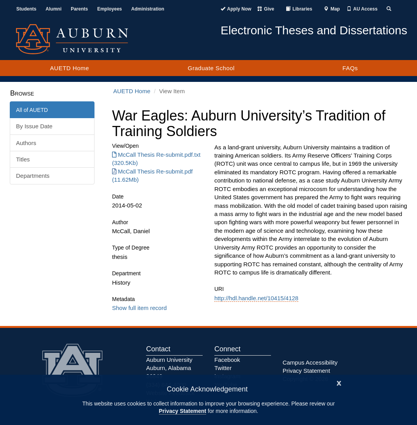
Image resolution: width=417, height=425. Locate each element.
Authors (26, 143)
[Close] (339, 382)
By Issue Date (34, 126)
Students (26, 9)
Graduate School (211, 68)
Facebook (227, 359)
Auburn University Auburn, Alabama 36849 (169, 368)
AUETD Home (69, 68)
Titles (23, 159)
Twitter (223, 368)
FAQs (350, 68)
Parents (79, 9)
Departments (33, 175)
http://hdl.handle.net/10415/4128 (256, 298)
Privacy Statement (182, 411)
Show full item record (139, 308)
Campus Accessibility (310, 362)
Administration (147, 9)
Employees (109, 9)
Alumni (54, 9)
